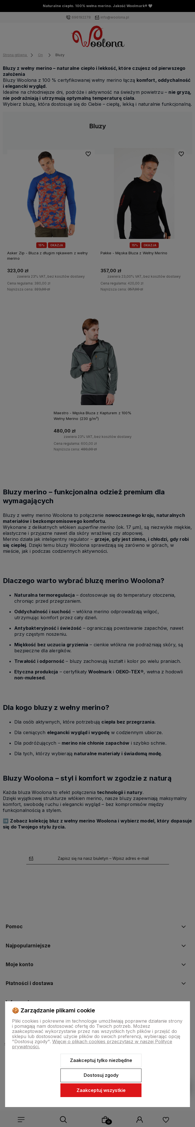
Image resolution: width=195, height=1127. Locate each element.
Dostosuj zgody (101, 1075)
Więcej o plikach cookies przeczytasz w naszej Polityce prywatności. (92, 1044)
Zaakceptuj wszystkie (101, 1090)
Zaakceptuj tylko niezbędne (101, 1060)
